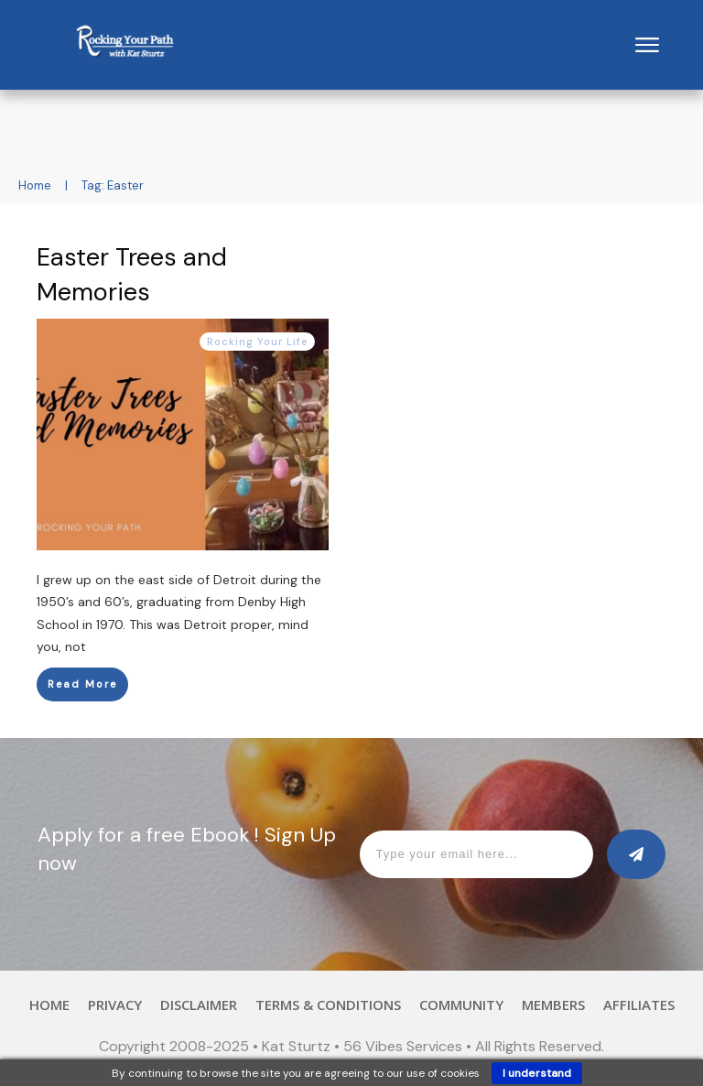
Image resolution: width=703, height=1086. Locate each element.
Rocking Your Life (257, 341)
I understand (537, 1073)
